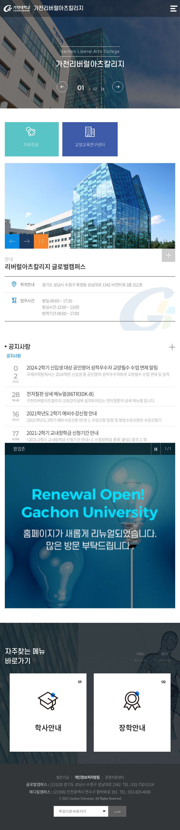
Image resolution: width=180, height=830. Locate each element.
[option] (90, 206)
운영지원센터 (114, 777)
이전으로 (12, 241)
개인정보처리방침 (87, 777)
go (117, 811)
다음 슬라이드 (117, 86)
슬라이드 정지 (103, 89)
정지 (41, 241)
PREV (140, 653)
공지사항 (14, 356)
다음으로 (26, 241)
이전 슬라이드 (62, 86)
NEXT (164, 653)
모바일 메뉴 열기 (174, 8)
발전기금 (62, 777)
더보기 (172, 347)
